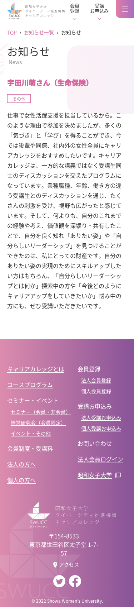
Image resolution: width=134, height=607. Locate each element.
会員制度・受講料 (30, 448)
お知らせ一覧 (39, 32)
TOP (12, 32)
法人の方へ (21, 464)
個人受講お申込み (101, 428)
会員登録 (74, 8)
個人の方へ (21, 479)
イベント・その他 (31, 433)
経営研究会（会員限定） (38, 422)
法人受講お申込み (101, 417)
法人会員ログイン (100, 459)
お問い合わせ (95, 443)
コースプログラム (30, 384)
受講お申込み (99, 8)
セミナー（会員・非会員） (41, 411)
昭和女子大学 (95, 474)
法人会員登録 (96, 380)
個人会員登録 (96, 391)
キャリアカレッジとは (35, 368)
